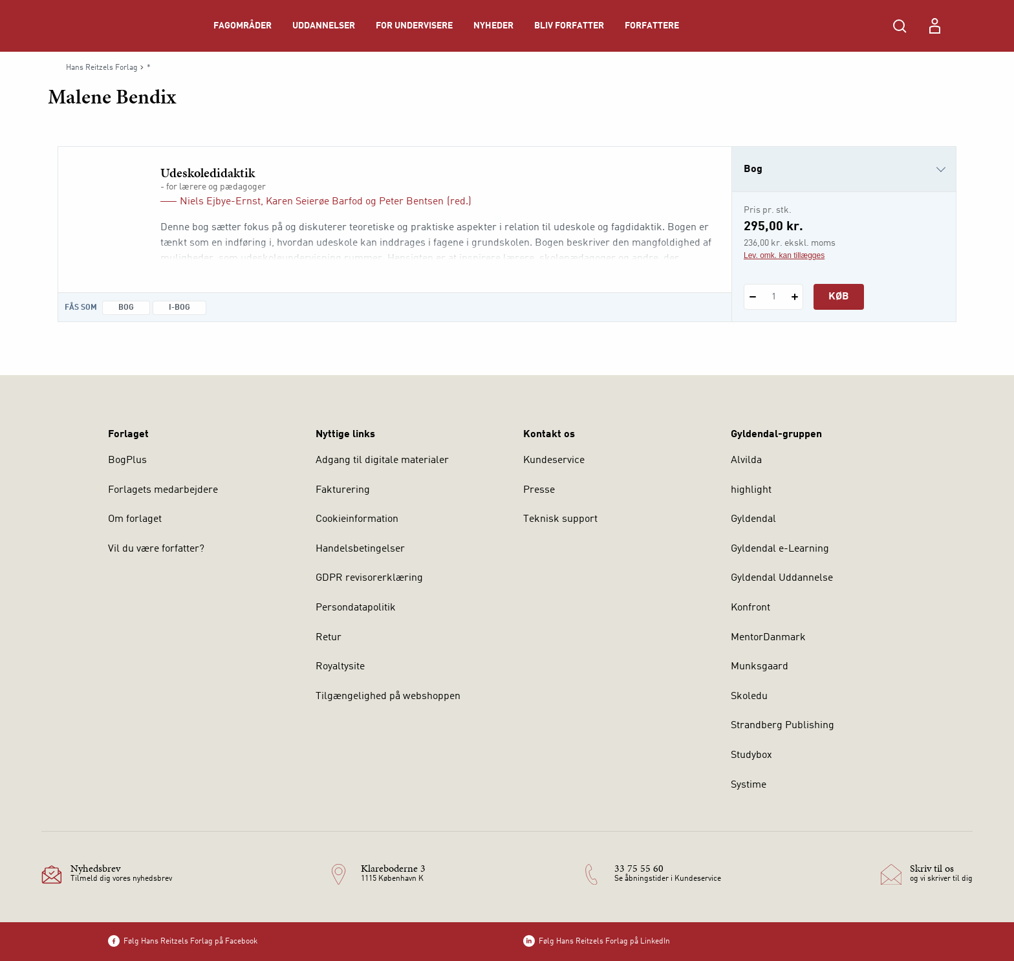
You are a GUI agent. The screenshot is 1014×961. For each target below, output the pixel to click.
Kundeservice (554, 460)
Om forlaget (135, 519)
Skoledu (749, 696)
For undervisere (414, 25)
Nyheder (493, 25)
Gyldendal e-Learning (780, 549)
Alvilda (746, 460)
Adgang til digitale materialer (382, 460)
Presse (539, 490)
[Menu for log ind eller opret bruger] (934, 26)
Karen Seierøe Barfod (314, 202)
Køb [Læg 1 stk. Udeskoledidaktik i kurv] (838, 297)
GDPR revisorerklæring (369, 578)
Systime (748, 785)
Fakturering (343, 490)
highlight (751, 490)
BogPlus (127, 460)
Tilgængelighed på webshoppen (388, 696)
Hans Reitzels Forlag (102, 68)
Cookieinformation (357, 519)
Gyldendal (753, 519)
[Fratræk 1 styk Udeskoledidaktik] (752, 297)
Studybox (751, 755)
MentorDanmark (768, 637)
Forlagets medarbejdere (163, 490)
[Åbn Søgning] (899, 26)
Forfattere (652, 25)
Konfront (750, 608)
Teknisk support (560, 519)
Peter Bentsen (411, 202)
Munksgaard (759, 667)
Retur (328, 637)
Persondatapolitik (356, 608)
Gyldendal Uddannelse (782, 578)
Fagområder (242, 25)
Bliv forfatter (569, 25)
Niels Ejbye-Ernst (220, 202)
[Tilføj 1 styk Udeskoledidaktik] (794, 297)
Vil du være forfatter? (156, 549)
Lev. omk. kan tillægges (784, 255)
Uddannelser (323, 25)
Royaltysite (340, 667)
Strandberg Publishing (782, 725)
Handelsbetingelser (360, 549)
